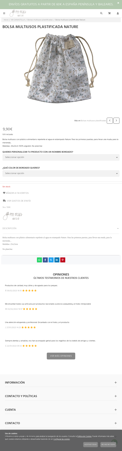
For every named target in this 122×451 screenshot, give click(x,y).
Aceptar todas (90, 444)
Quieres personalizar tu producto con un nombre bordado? (37, 152)
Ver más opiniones (61, 356)
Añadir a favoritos (15, 193)
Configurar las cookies (61, 439)
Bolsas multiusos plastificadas (93, 120)
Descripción (9, 228)
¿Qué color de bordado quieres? (21, 168)
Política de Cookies (84, 436)
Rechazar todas (108, 444)
